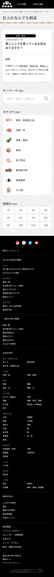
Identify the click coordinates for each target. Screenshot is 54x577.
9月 (8, 225)
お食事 (5, 487)
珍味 (29, 397)
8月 (45, 217)
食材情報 (7, 526)
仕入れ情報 (21, 4)
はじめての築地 (9, 343)
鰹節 (29, 384)
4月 (45, 210)
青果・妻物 (31, 375)
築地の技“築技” (9, 510)
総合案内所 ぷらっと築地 (13, 285)
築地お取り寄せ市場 (10, 555)
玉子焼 (5, 404)
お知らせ (7, 538)
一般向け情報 (37, 4)
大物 (4, 417)
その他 (5, 465)
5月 (8, 217)
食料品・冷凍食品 (34, 404)
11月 (33, 225)
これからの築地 (9, 502)
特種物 (30, 417)
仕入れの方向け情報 (16, 11)
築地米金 (34, 65)
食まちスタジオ (9, 289)
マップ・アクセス (11, 542)
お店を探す (8, 352)
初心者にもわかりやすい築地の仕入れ (18, 269)
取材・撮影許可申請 (12, 546)
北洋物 (30, 421)
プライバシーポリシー (11, 562)
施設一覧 (6, 282)
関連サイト (7, 559)
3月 (33, 210)
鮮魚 (4, 421)
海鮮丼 (30, 483)
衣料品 (5, 456)
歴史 (4, 506)
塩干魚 (5, 432)
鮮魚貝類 (30, 362)
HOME (5, 11)
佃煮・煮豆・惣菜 (34, 400)
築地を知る (8, 496)
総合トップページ (11, 250)
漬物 (4, 400)
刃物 (29, 448)
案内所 (5, 474)
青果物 (5, 436)
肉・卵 (30, 436)
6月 (20, 217)
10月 (21, 225)
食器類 (5, 452)
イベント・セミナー (12, 530)
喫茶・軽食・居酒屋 (35, 487)
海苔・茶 (6, 387)
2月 (20, 210)
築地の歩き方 (8, 340)
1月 (8, 210)
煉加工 (5, 424)
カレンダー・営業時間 (13, 534)
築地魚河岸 (7, 309)
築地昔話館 (7, 514)
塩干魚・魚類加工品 (11, 365)
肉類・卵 (6, 375)
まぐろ (5, 362)
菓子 (4, 408)
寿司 (4, 483)
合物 (4, 428)
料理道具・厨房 (9, 448)
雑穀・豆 (30, 387)
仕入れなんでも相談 (31, 11)
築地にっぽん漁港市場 (12, 306)
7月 (33, 217)
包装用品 (30, 452)
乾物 (4, 384)
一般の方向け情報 (11, 318)
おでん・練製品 (9, 397)
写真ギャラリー (9, 517)
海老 (29, 424)
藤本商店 (24, 65)
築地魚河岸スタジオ (11, 293)
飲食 (4, 439)
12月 (46, 225)
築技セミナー (8, 297)
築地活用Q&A (8, 332)
